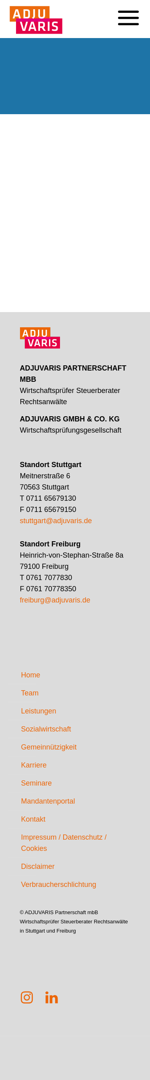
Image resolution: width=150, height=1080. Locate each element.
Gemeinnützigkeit (49, 747)
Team (30, 693)
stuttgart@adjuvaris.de (56, 521)
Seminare (36, 783)
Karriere (34, 765)
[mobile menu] (128, 12)
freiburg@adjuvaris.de (55, 600)
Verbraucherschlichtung (58, 885)
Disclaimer (38, 866)
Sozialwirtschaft (46, 729)
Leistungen (38, 711)
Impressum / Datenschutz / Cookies (64, 842)
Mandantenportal (48, 801)
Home (30, 675)
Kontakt (33, 819)
